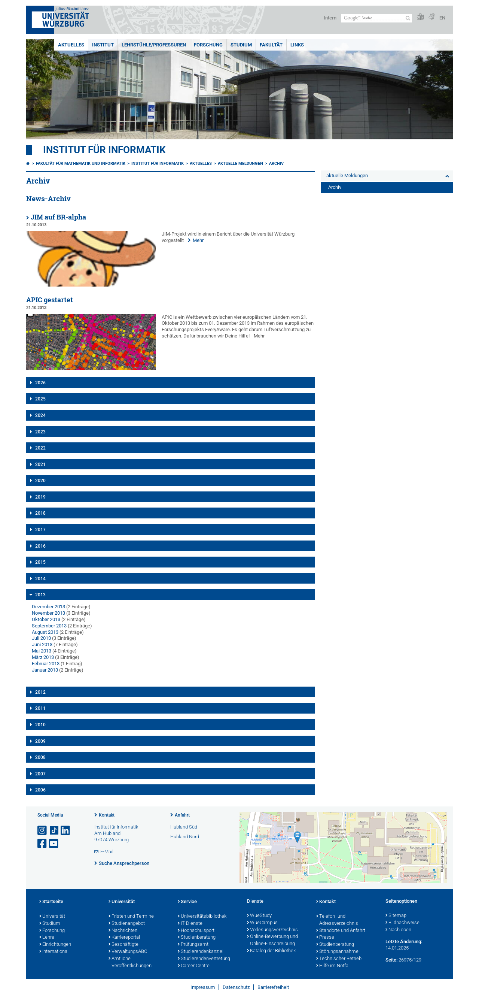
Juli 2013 (41, 638)
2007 (40, 773)
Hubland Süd (183, 827)
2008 (40, 757)
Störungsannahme (337, 951)
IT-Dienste (190, 923)
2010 (40, 724)
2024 (40, 415)
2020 (40, 480)
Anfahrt (182, 815)
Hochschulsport (196, 930)
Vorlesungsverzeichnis (272, 930)
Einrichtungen (55, 944)
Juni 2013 (42, 644)
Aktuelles (71, 45)
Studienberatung (197, 937)
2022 (40, 448)
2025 (40, 399)
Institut (103, 45)
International (53, 951)
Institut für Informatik (104, 149)
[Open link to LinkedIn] (66, 830)
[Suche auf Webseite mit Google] (376, 18)
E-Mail (106, 851)
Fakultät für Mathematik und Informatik (80, 163)
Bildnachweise (402, 923)
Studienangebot (127, 923)
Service (187, 902)
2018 (40, 513)
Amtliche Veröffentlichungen (130, 962)
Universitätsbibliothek (202, 916)
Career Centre (194, 966)
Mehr (198, 240)
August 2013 (45, 632)
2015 (40, 562)
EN (442, 18)
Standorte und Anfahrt (340, 930)
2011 (40, 708)
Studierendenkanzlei (200, 951)
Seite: (391, 960)
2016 (40, 546)
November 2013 (48, 613)
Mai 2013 (41, 651)
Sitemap (395, 915)
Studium (241, 45)
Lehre (46, 937)
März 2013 (43, 657)
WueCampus (262, 923)
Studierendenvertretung (204, 959)
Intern (330, 18)
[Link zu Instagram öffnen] (42, 830)
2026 (40, 382)
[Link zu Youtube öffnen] (54, 843)
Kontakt (107, 815)
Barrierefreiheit (273, 987)
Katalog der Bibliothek (271, 951)
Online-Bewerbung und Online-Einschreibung (272, 940)
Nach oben (398, 930)
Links (297, 45)
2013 (40, 594)
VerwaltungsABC (128, 951)
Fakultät (271, 45)
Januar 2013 (45, 670)
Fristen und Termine (131, 916)
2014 (40, 578)
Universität (52, 916)
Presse (325, 937)
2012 (40, 692)
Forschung (208, 45)
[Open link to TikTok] (54, 830)
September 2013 (49, 626)
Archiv (276, 163)
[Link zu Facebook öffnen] (42, 843)
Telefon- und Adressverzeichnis (337, 920)
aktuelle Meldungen (240, 163)
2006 (40, 790)
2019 (40, 497)
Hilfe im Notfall (333, 966)
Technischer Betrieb (338, 959)
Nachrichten (123, 930)
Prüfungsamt (193, 944)
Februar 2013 (46, 663)
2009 (40, 741)
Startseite (51, 902)
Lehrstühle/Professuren (154, 45)
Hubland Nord (184, 836)
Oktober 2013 (46, 619)
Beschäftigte (123, 944)
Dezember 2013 (48, 606)
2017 (40, 529)
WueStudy (259, 915)
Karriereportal (124, 937)
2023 (40, 432)
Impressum (202, 987)
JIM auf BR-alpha (58, 217)
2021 (40, 464)
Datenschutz (236, 987)
